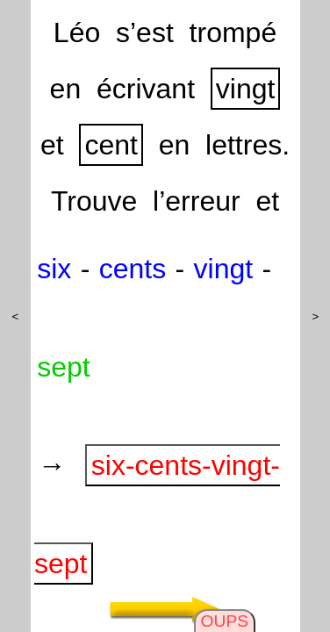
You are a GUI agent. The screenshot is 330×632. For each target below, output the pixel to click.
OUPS (224, 621)
